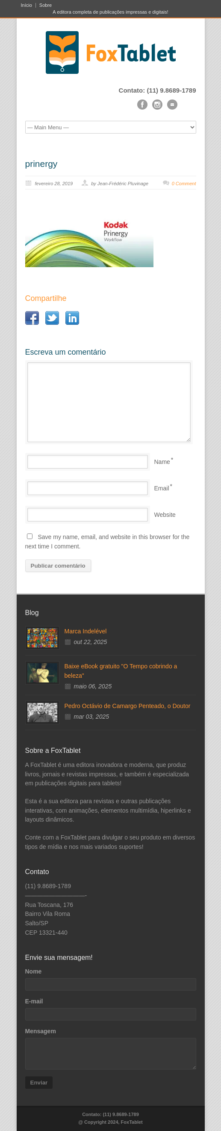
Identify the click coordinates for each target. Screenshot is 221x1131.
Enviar (39, 1082)
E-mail (34, 1001)
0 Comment (184, 183)
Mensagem (40, 1031)
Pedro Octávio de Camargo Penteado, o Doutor (128, 706)
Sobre (45, 5)
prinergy (41, 164)
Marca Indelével (86, 631)
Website (165, 514)
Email (161, 488)
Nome (33, 971)
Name (162, 461)
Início (26, 5)
